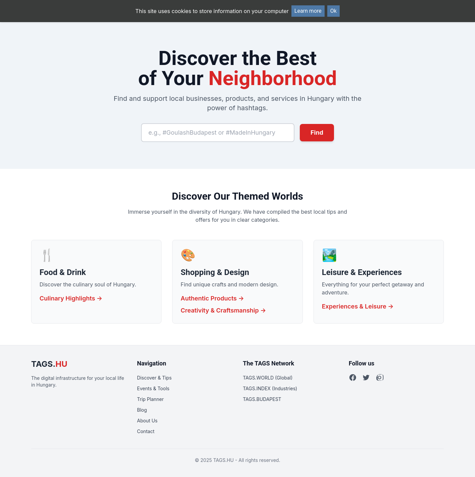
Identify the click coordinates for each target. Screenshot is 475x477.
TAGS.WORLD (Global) (267, 378)
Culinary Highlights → (71, 298)
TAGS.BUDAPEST (262, 399)
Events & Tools (153, 388)
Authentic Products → (212, 298)
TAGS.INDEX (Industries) (270, 388)
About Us (147, 420)
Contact (145, 431)
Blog (142, 410)
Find (317, 132)
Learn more (308, 11)
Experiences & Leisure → (358, 306)
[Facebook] (353, 377)
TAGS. (49, 364)
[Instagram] (380, 377)
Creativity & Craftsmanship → (223, 310)
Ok (333, 11)
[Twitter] (366, 377)
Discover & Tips (154, 378)
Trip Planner (150, 399)
